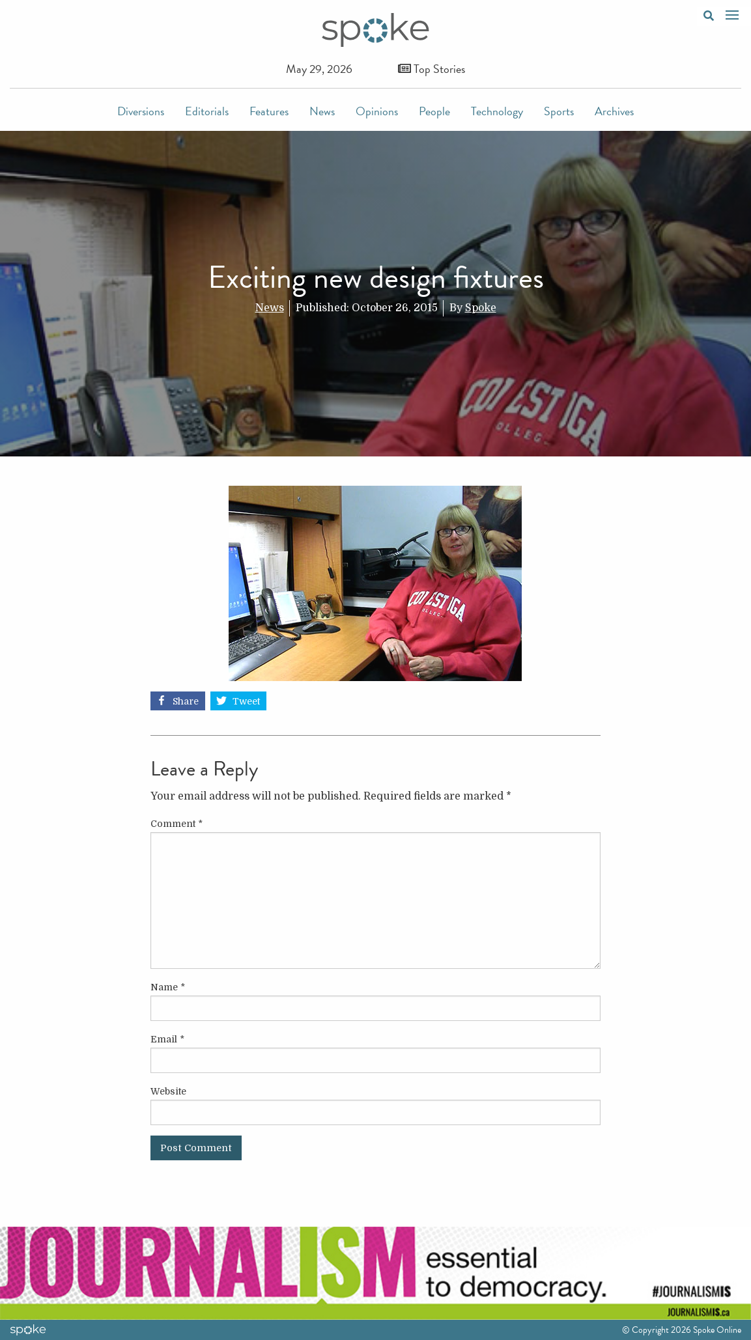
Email (167, 1039)
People (434, 111)
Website (168, 1091)
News (322, 111)
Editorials (207, 111)
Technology (497, 111)
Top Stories (431, 68)
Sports (559, 111)
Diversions (140, 111)
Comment (176, 823)
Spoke (480, 308)
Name (167, 987)
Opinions (377, 111)
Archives (614, 111)
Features (269, 111)
